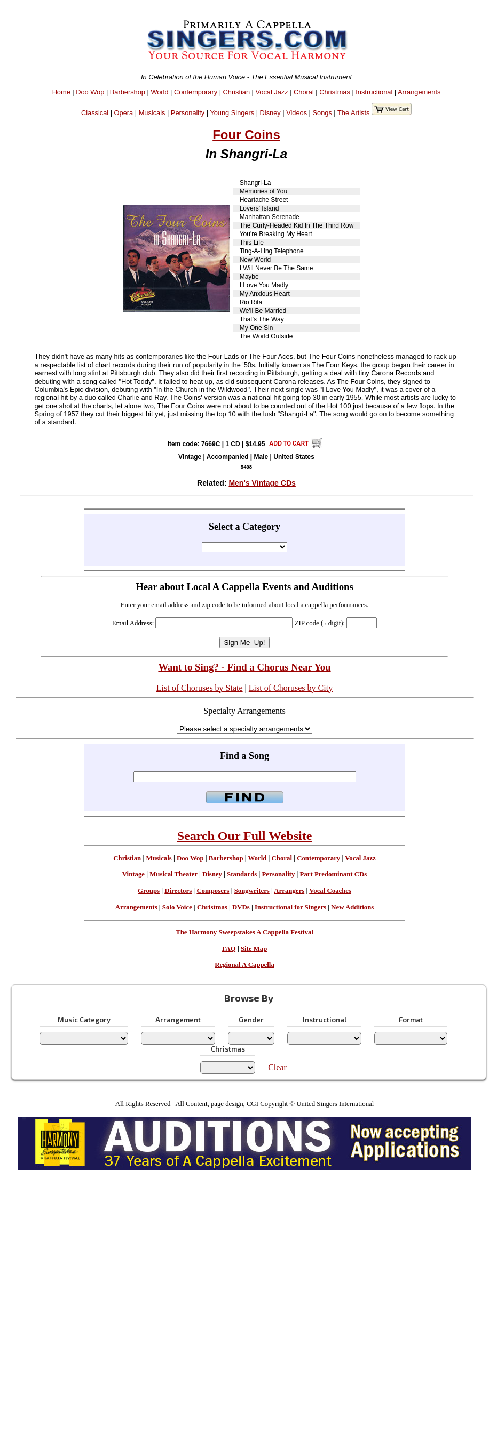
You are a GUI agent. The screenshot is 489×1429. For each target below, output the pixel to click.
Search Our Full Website (244, 836)
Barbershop (127, 92)
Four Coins (246, 134)
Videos (296, 113)
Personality (187, 113)
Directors (178, 890)
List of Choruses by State (199, 687)
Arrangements (419, 92)
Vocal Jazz (271, 92)
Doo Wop (90, 92)
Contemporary (195, 92)
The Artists (353, 113)
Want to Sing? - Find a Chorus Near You (244, 667)
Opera (123, 113)
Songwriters (252, 890)
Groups (149, 890)
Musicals (152, 113)
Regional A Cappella (244, 964)
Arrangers (289, 890)
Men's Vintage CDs (262, 483)
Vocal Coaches (330, 890)
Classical (94, 113)
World (159, 92)
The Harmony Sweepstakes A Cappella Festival (244, 932)
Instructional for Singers (290, 907)
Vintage (133, 874)
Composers (212, 890)
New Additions (352, 907)
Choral (304, 92)
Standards (242, 874)
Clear (277, 1067)
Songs (322, 113)
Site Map (254, 948)
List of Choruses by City (291, 687)
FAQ (229, 948)
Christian (236, 92)
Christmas (334, 92)
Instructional (374, 92)
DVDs (241, 907)
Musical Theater (173, 874)
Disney (270, 113)
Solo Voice (177, 907)
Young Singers (232, 113)
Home (61, 92)
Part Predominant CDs (333, 874)
